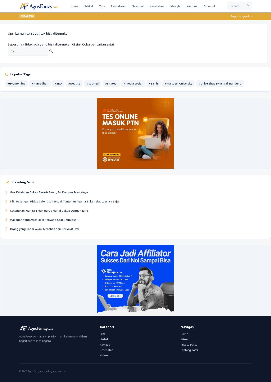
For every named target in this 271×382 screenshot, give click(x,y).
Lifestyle (175, 6)
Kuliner (104, 355)
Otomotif (209, 6)
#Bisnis (153, 83)
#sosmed (93, 83)
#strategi (111, 83)
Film (102, 334)
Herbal (104, 339)
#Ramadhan (40, 83)
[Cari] (51, 51)
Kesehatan (157, 6)
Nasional (138, 6)
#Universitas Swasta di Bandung (220, 83)
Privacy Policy (188, 344)
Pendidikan (118, 6)
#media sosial (133, 83)
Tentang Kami (189, 350)
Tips (102, 6)
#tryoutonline (16, 83)
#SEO (58, 83)
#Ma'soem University (178, 83)
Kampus (192, 6)
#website (74, 83)
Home (74, 6)
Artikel (88, 6)
